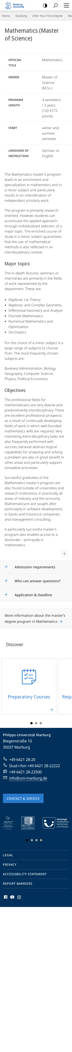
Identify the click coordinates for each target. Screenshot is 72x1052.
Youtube (11, 898)
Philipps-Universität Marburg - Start (16, 5)
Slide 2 (36, 723)
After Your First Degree (47, 16)
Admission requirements (35, 567)
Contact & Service (23, 798)
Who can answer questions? (37, 581)
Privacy (10, 864)
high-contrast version (44, 6)
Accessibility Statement (25, 874)
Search (54, 6)
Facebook (5, 898)
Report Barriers (17, 883)
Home (6, 16)
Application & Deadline (33, 595)
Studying (21, 16)
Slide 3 (41, 723)
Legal (8, 855)
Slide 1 (31, 723)
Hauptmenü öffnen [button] (65, 5)
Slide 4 (41, 840)
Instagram (19, 898)
